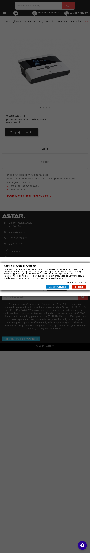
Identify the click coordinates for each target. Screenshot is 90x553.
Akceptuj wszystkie (57, 287)
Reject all (79, 287)
